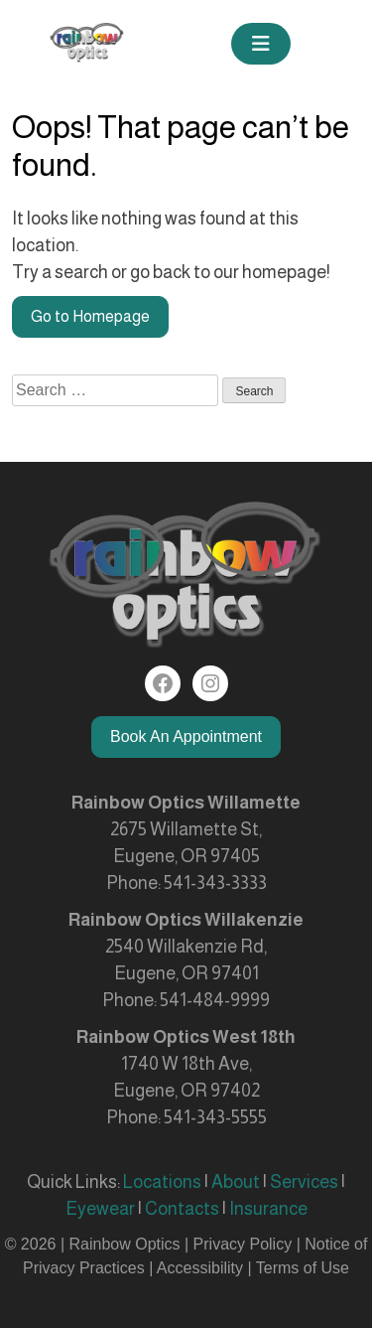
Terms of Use (302, 1267)
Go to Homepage (90, 316)
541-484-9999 (215, 1000)
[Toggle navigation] (261, 44)
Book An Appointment (186, 736)
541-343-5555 (215, 1117)
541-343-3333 (215, 883)
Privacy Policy (245, 1244)
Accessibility (200, 1267)
